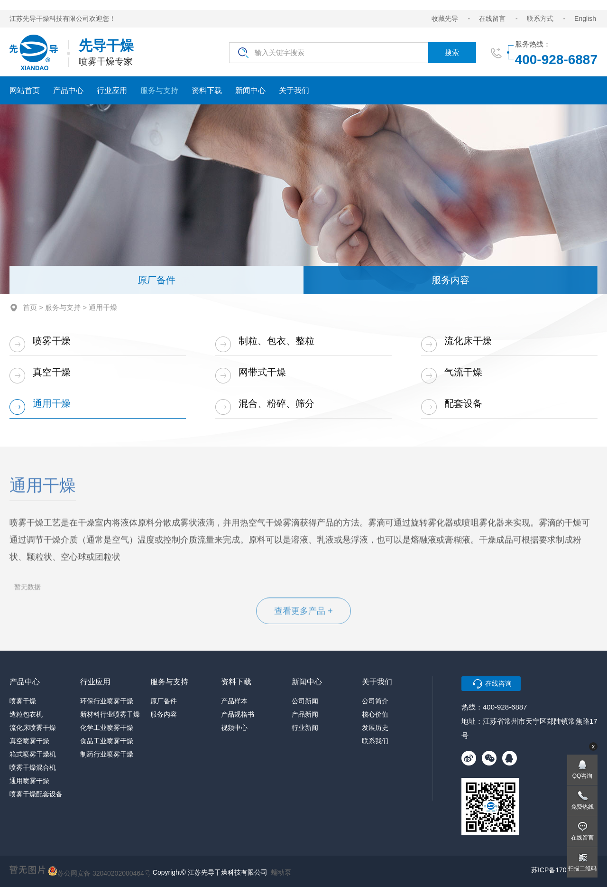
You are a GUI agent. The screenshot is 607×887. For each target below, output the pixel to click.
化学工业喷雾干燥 (106, 727)
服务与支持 (159, 90)
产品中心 (68, 90)
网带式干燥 (262, 372)
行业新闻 (305, 727)
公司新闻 (305, 701)
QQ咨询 (582, 776)
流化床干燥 (468, 341)
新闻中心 (250, 90)
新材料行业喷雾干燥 (110, 714)
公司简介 (375, 701)
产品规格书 (237, 714)
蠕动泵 (281, 872)
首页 (30, 307)
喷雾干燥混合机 (32, 767)
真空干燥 (52, 372)
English (585, 18)
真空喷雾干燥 (29, 741)
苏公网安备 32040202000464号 (99, 871)
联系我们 (375, 741)
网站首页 (24, 90)
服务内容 (450, 280)
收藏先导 (445, 18)
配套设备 (463, 403)
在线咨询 (498, 683)
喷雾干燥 (52, 341)
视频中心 (234, 727)
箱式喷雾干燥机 (32, 754)
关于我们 (294, 90)
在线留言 (492, 18)
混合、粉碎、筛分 (276, 403)
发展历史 (375, 727)
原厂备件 (156, 280)
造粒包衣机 (26, 714)
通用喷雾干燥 (29, 780)
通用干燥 (52, 403)
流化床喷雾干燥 (32, 727)
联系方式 (540, 18)
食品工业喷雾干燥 (106, 741)
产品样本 (234, 701)
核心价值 (375, 714)
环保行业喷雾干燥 (106, 701)
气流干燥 (463, 372)
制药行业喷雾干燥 (106, 754)
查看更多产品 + (303, 612)
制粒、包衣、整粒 (276, 341)
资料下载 (207, 90)
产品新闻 (305, 714)
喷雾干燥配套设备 (36, 794)
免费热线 (582, 806)
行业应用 (112, 90)
